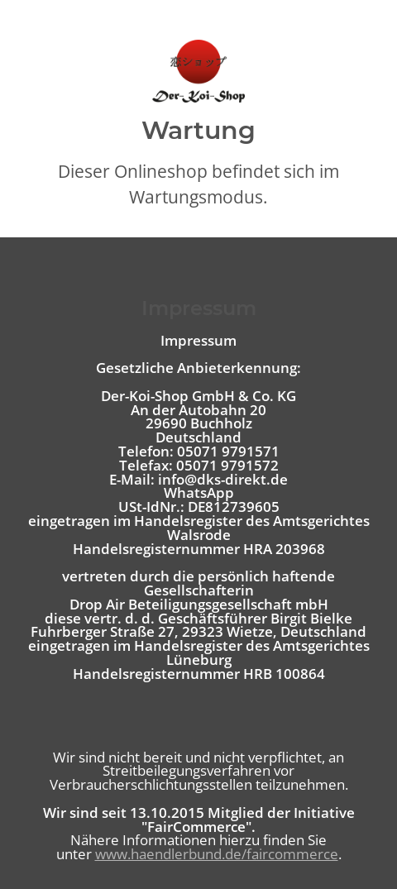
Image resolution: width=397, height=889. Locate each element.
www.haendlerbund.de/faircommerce (216, 853)
